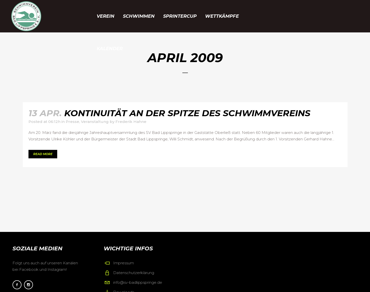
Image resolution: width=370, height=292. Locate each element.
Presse (72, 121)
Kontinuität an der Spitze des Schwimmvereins (187, 113)
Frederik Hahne (130, 121)
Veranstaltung (95, 121)
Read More (42, 154)
